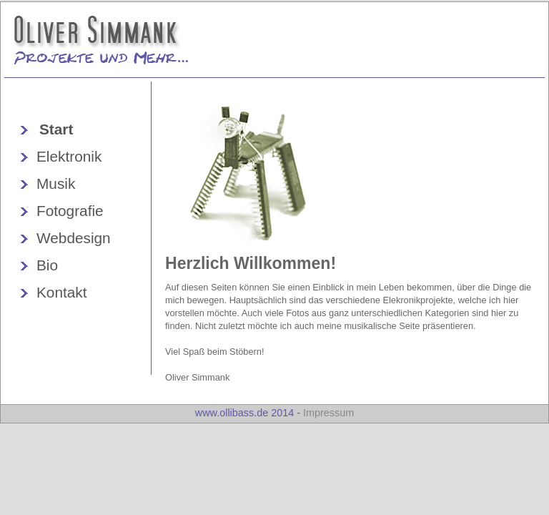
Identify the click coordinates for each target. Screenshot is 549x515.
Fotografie (70, 210)
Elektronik (69, 156)
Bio (47, 265)
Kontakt (61, 292)
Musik (55, 183)
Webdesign (73, 238)
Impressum (328, 412)
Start (56, 129)
